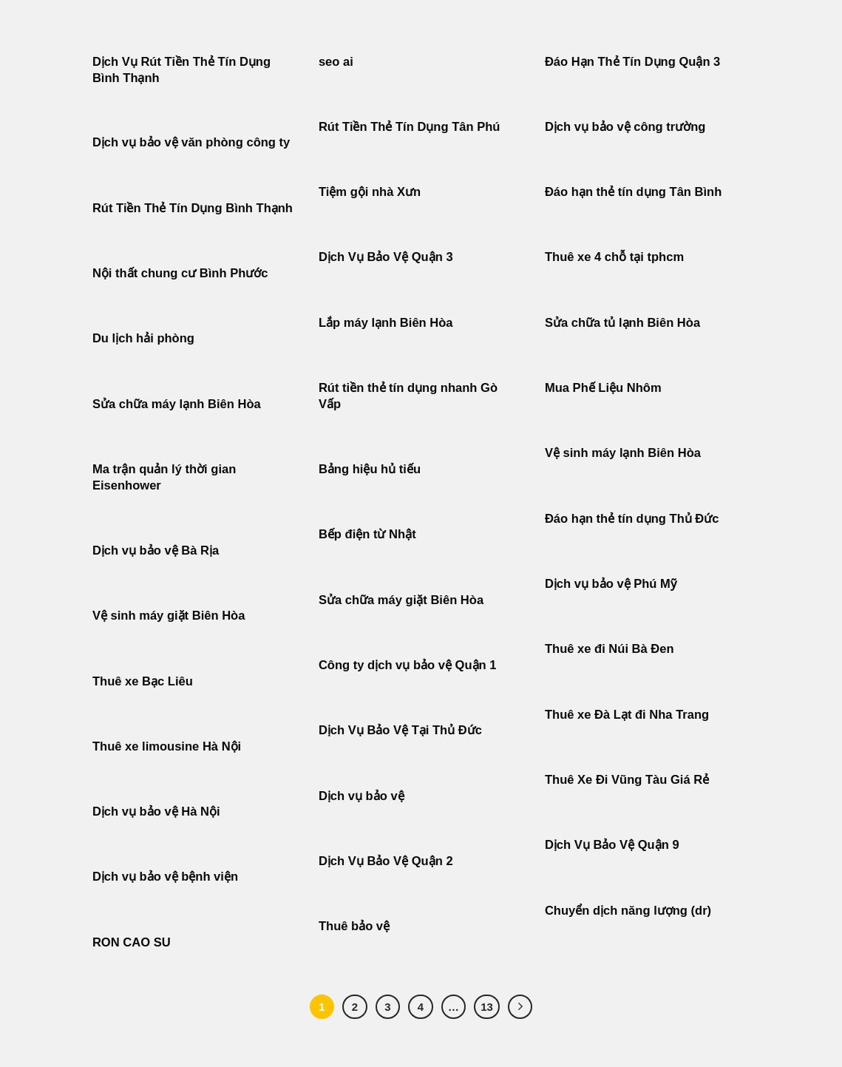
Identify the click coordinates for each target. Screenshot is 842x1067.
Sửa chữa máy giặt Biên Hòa (403, 600)
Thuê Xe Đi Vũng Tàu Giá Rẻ (627, 780)
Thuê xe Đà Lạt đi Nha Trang (627, 715)
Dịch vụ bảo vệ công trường (625, 127)
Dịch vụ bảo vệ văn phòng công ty (191, 142)
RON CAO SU (131, 942)
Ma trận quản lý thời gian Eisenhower (164, 477)
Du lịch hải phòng (143, 338)
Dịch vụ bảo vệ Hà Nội (156, 812)
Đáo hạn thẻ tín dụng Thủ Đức (632, 519)
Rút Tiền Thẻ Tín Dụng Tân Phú (409, 127)
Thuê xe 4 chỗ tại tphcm (614, 257)
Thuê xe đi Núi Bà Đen (609, 649)
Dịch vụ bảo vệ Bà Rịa (155, 550)
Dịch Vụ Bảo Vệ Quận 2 (386, 861)
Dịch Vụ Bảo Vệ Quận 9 (612, 845)
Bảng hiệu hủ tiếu (370, 469)
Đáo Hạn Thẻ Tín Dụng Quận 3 (632, 62)
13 (487, 1006)
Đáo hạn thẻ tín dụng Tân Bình (633, 192)
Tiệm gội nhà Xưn (370, 192)
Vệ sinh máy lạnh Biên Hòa (623, 453)
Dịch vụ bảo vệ (361, 796)
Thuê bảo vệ (354, 926)
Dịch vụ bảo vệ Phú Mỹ (610, 584)
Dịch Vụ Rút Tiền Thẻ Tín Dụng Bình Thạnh (181, 70)
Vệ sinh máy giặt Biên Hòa (170, 616)
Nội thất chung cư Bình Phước (180, 273)
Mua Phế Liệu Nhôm (603, 388)
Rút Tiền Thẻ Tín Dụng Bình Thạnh (194, 208)
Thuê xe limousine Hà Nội (166, 746)
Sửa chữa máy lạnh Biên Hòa (176, 404)
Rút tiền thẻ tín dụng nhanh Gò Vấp (408, 396)
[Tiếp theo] (520, 1007)
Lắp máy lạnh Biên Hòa (386, 323)
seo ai (336, 62)
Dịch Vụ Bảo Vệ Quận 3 (386, 257)
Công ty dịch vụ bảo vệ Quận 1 (408, 665)
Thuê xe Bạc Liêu (142, 681)
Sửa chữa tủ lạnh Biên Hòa (622, 323)
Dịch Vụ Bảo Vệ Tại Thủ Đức (400, 730)
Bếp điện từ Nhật (367, 534)
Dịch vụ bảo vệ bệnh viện (165, 877)
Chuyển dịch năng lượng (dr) (628, 911)
